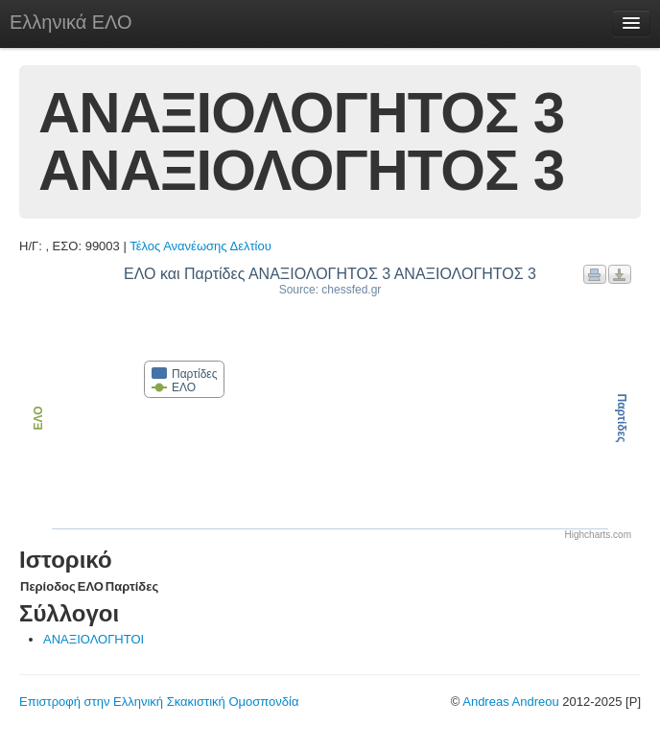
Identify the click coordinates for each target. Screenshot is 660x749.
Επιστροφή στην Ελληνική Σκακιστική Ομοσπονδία (158, 701)
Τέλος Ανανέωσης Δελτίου (200, 246)
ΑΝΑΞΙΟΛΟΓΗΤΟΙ (93, 639)
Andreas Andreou (510, 701)
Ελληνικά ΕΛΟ (71, 22)
